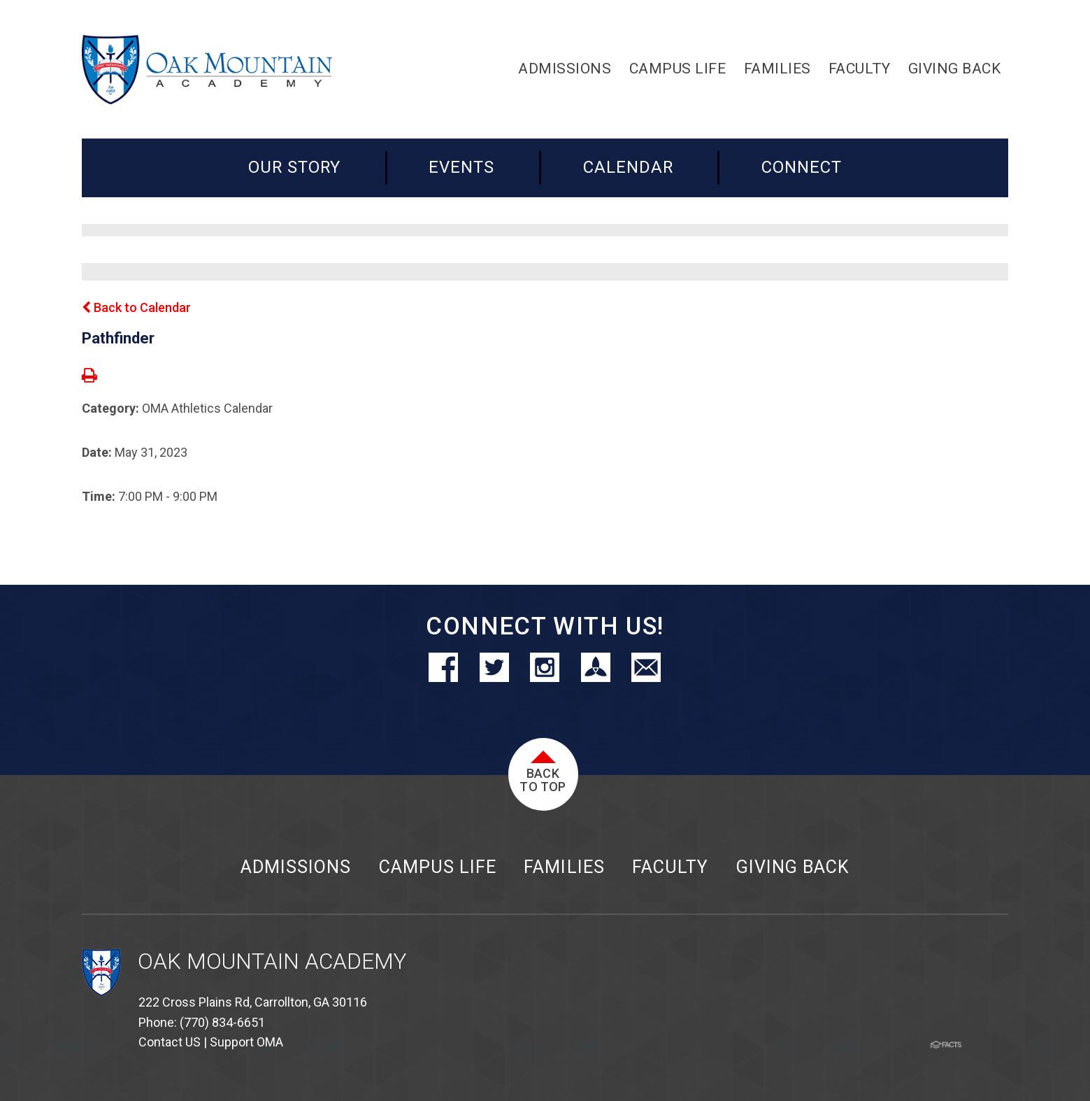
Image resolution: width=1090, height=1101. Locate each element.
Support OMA (246, 1042)
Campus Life (437, 867)
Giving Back (792, 867)
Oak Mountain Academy (272, 961)
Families (564, 867)
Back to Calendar (136, 307)
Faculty (670, 867)
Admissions (296, 867)
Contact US (169, 1042)
